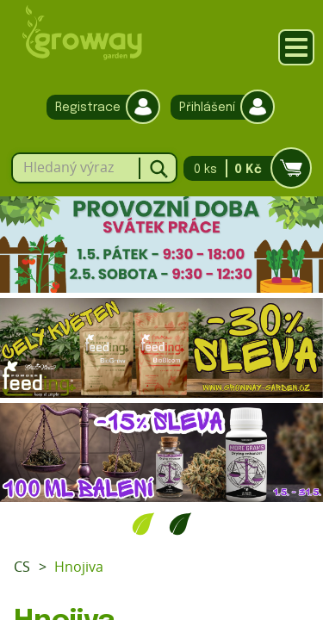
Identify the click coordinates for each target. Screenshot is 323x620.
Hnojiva (78, 566)
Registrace (99, 107)
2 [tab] (180, 523)
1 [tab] (143, 523)
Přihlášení (218, 107)
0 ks (242, 168)
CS (22, 566)
